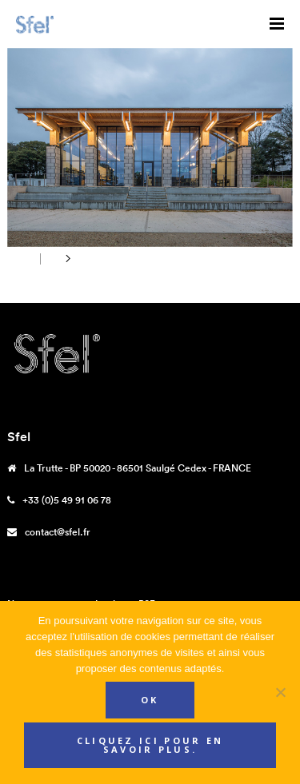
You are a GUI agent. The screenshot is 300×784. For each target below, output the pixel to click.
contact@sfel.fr (57, 532)
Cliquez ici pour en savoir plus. (150, 744)
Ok (150, 700)
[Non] (280, 692)
